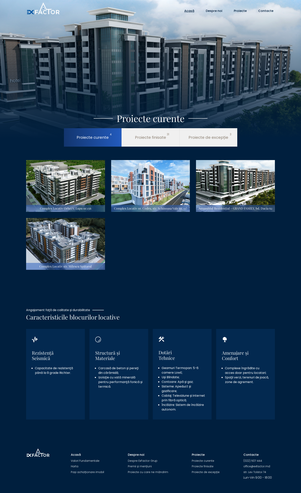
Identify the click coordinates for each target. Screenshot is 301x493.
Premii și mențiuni (140, 466)
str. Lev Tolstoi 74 (254, 472)
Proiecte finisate (202, 466)
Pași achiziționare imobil (87, 472)
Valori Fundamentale (85, 461)
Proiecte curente (203, 461)
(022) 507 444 (252, 461)
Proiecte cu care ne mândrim (148, 472)
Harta (74, 466)
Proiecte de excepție (206, 472)
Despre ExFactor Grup (142, 461)
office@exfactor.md (256, 466)
